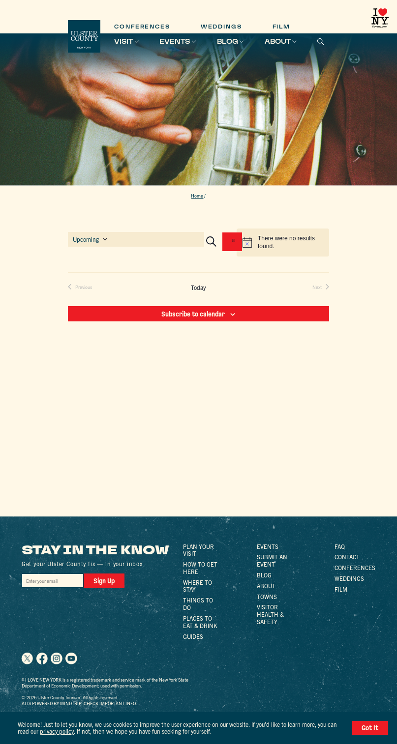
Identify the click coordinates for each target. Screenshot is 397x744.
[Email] (53, 580)
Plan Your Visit (198, 550)
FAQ (340, 546)
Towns (267, 596)
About (278, 41)
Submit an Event (272, 560)
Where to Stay (197, 585)
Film (282, 26)
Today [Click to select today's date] (198, 287)
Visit (123, 41)
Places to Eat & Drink (200, 621)
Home (197, 196)
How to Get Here (200, 567)
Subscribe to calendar (193, 314)
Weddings (221, 26)
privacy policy (57, 731)
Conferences (142, 26)
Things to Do (198, 603)
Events (174, 41)
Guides (193, 636)
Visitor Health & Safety (270, 614)
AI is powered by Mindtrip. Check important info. (79, 703)
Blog (227, 41)
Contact (347, 556)
